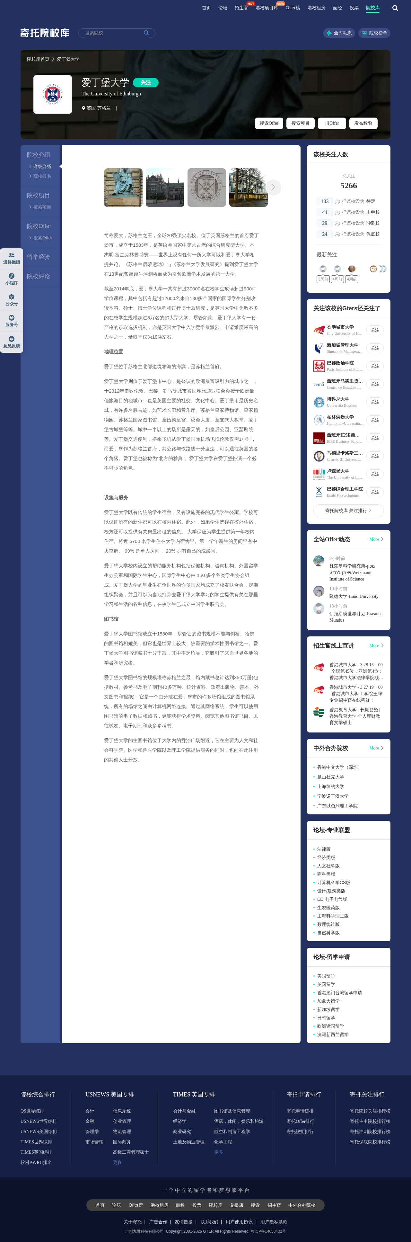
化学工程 (223, 1142)
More (376, 539)
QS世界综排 (32, 1111)
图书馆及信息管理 (232, 1111)
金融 (89, 1121)
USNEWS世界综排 (39, 1121)
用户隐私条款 (273, 1221)
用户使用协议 (239, 1221)
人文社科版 (328, 866)
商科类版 (326, 874)
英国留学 (326, 984)
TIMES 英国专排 (190, 1094)
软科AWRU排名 (36, 1162)
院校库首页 (38, 59)
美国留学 (326, 976)
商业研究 (182, 1131)
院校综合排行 (38, 1094)
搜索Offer (269, 123)
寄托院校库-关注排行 (348, 510)
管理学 (92, 1131)
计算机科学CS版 (333, 882)
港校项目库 (267, 7)
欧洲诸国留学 (330, 1026)
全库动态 (339, 33)
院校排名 (40, 176)
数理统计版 (328, 924)
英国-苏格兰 (96, 108)
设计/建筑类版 (331, 891)
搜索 (255, 1205)
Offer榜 (293, 7)
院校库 (373, 7)
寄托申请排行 (304, 1094)
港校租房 (317, 7)
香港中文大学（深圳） (339, 767)
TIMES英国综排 (36, 1152)
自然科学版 (328, 932)
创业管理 (122, 1121)
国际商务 (122, 1142)
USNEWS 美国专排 (102, 1094)
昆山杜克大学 (330, 777)
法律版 (324, 849)
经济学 (180, 1121)
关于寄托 (133, 1221)
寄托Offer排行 (300, 1121)
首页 (206, 7)
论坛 (222, 7)
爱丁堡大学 (106, 82)
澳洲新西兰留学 (333, 1034)
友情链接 (184, 1221)
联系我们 (209, 1221)
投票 (354, 7)
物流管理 (122, 1131)
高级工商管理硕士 (131, 1152)
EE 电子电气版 (332, 899)
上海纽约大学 (330, 786)
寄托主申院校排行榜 (370, 1121)
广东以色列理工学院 (337, 805)
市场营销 (94, 1142)
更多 (117, 1162)
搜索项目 (301, 123)
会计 (89, 1111)
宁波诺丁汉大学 (333, 796)
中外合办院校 (301, 1205)
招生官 (241, 7)
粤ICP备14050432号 (268, 1231)
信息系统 (122, 1111)
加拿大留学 (328, 1001)
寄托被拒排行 (300, 1131)
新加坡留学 (328, 1009)
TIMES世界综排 (36, 1142)
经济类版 (326, 857)
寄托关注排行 (367, 1094)
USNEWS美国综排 (39, 1131)
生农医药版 (328, 907)
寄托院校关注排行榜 (370, 1111)
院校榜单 (374, 33)
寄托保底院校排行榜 (370, 1142)
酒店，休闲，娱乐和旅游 (239, 1121)
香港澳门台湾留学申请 (339, 992)
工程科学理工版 (333, 916)
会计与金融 (184, 1111)
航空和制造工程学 (232, 1131)
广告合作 (158, 1221)
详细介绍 (40, 166)
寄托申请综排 (300, 1111)
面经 (337, 7)
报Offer (332, 123)
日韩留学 (326, 1018)
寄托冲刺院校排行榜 (370, 1131)
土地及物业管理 (189, 1142)
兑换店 (236, 1205)
